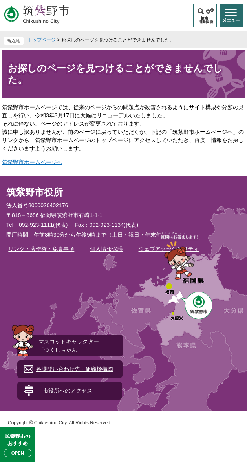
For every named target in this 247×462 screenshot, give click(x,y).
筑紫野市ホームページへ (32, 162)
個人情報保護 (106, 249)
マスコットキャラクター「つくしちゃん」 (68, 345)
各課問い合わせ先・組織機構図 (74, 369)
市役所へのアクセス (67, 390)
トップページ (41, 40)
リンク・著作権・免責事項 (41, 249)
